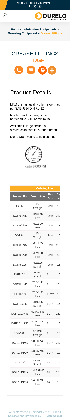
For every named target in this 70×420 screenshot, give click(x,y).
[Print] (42, 70)
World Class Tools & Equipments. (34, 3)
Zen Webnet (54, 415)
